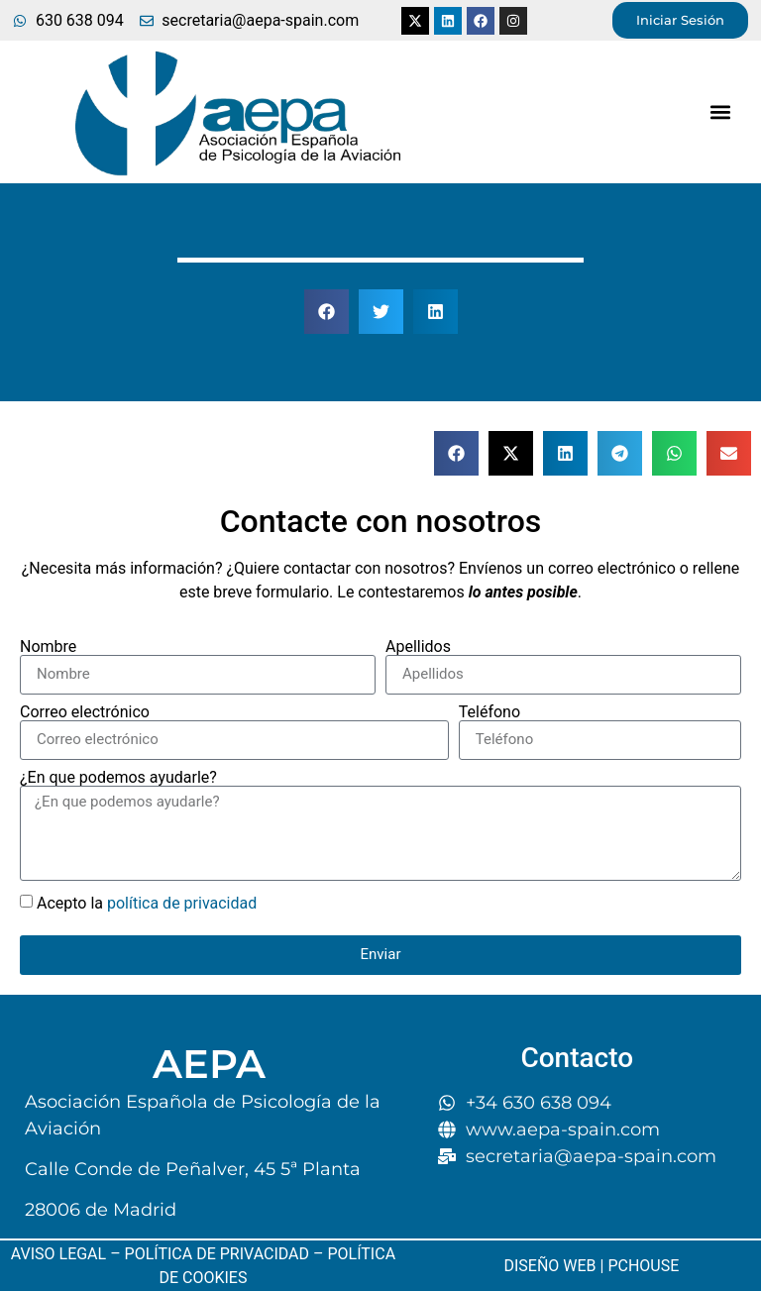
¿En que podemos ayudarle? (118, 778)
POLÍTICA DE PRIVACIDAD (217, 1253)
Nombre (48, 647)
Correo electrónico (85, 712)
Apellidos (418, 647)
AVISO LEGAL (58, 1253)
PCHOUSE (643, 1265)
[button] (721, 112)
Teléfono (489, 712)
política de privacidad (182, 902)
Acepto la (147, 902)
